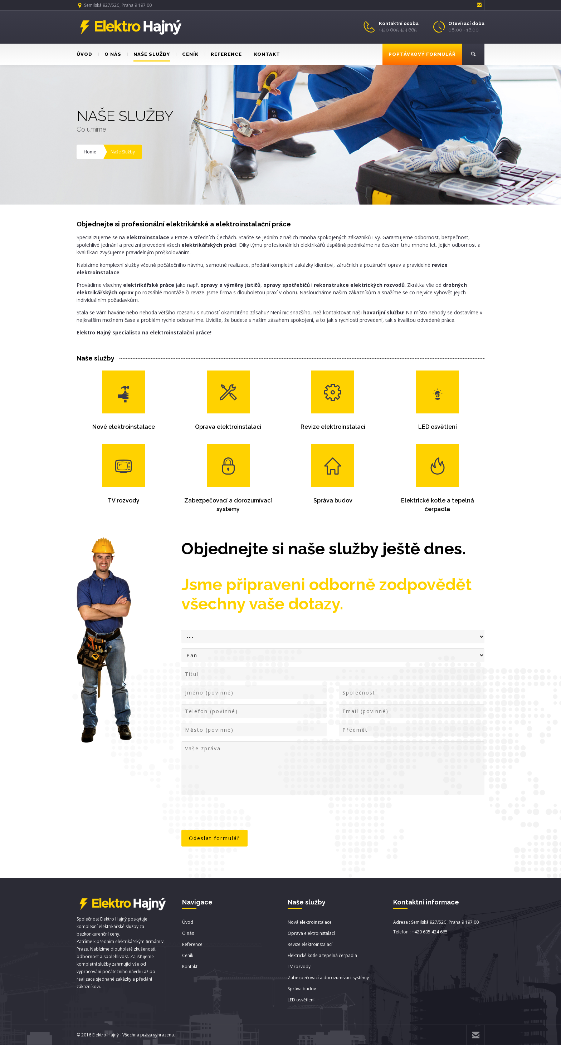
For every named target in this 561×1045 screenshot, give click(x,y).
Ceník (187, 955)
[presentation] (235, 813)
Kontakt (189, 966)
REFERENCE (223, 54)
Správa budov (332, 500)
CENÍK (187, 54)
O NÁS (109, 54)
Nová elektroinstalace (310, 922)
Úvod (187, 922)
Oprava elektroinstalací (228, 426)
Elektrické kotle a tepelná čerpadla (322, 955)
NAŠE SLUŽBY (148, 54)
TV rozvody (124, 500)
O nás (188, 933)
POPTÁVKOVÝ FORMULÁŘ (422, 54)
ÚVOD (84, 54)
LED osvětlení (437, 426)
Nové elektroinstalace (123, 426)
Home (90, 152)
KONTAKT (264, 54)
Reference (192, 944)
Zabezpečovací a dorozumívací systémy (328, 978)
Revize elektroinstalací (333, 426)
